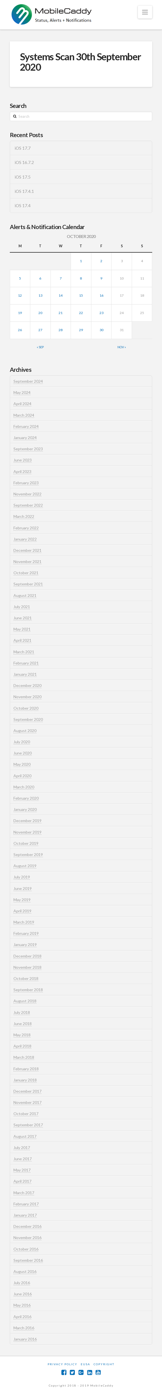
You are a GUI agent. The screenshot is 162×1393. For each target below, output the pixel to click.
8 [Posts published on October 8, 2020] (81, 278)
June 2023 (22, 460)
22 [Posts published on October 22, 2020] (81, 313)
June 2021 (22, 617)
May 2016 (22, 1305)
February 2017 (26, 1203)
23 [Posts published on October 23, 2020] (101, 313)
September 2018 (28, 989)
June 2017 (22, 1158)
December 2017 (27, 1091)
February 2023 (26, 482)
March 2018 (23, 1057)
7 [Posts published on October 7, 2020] (61, 278)
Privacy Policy (62, 1364)
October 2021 (25, 572)
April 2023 (22, 471)
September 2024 (28, 381)
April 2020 (22, 775)
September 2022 (28, 505)
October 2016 (25, 1249)
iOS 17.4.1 (24, 191)
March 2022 (23, 516)
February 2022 (26, 527)
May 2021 (22, 629)
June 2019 (22, 888)
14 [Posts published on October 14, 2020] (61, 295)
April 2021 (22, 640)
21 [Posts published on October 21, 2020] (61, 313)
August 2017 (24, 1136)
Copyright (104, 1364)
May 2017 (22, 1170)
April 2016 (22, 1316)
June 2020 (22, 753)
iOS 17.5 (23, 176)
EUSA (85, 1364)
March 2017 (23, 1192)
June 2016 (22, 1293)
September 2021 (28, 584)
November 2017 (27, 1102)
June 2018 (22, 1023)
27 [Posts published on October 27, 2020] (40, 330)
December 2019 (27, 820)
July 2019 (21, 877)
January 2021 (25, 674)
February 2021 (26, 663)
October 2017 (25, 1113)
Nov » (121, 347)
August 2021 (24, 595)
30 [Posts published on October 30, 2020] (101, 330)
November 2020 (27, 696)
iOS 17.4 (23, 205)
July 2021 (21, 606)
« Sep (40, 347)
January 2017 (25, 1215)
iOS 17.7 (23, 148)
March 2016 (23, 1327)
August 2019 (24, 865)
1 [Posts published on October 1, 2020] (81, 261)
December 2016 (27, 1226)
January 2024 (25, 437)
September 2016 (28, 1260)
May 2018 (22, 1034)
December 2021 (27, 550)
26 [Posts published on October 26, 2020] (20, 330)
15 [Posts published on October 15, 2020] (81, 295)
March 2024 (23, 415)
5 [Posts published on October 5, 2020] (20, 278)
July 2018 (21, 1012)
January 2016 (25, 1339)
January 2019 (25, 944)
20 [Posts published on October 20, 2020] (40, 313)
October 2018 (25, 978)
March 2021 (23, 651)
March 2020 (23, 787)
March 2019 (23, 922)
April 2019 (22, 910)
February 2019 (26, 933)
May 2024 (22, 392)
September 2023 (28, 448)
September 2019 (28, 854)
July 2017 (21, 1147)
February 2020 (26, 798)
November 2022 (27, 494)
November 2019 (27, 832)
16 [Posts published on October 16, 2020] (101, 295)
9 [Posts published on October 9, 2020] (101, 278)
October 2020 (25, 708)
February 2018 (26, 1068)
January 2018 (25, 1080)
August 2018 (24, 1000)
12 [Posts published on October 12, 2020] (20, 295)
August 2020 (24, 730)
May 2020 (22, 764)
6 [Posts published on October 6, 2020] (40, 278)
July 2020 (21, 741)
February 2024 (26, 426)
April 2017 (22, 1181)
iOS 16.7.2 (24, 162)
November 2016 (27, 1237)
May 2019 (22, 899)
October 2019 (25, 843)
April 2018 (22, 1046)
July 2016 (21, 1282)
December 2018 (27, 956)
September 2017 (28, 1124)
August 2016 (24, 1271)
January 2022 (25, 539)
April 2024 (22, 403)
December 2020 (27, 685)
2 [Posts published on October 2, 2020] (101, 261)
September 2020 (28, 719)
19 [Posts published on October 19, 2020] (20, 313)
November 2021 (27, 561)
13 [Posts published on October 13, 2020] (40, 295)
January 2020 (25, 809)
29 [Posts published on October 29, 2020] (81, 330)
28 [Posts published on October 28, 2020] (61, 330)
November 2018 (27, 967)
